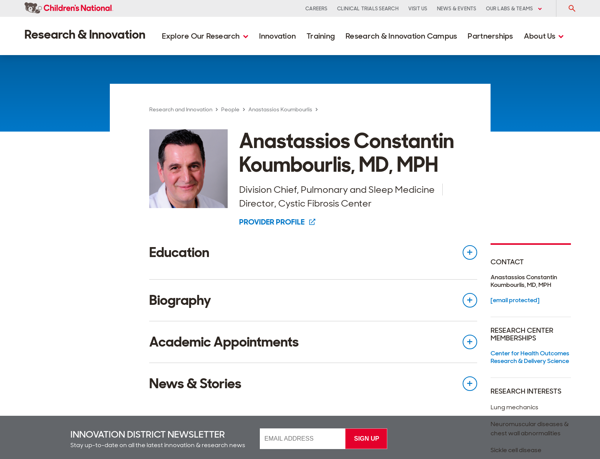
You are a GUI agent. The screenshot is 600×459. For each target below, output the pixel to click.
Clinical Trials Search (368, 8)
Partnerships (490, 36)
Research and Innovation (180, 109)
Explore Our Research (205, 36)
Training (321, 36)
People (230, 109)
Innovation (277, 36)
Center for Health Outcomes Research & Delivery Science (530, 357)
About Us (544, 36)
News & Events (456, 8)
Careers (316, 8)
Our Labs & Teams (514, 8)
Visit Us (417, 8)
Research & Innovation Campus (401, 36)
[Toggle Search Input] (572, 8)
